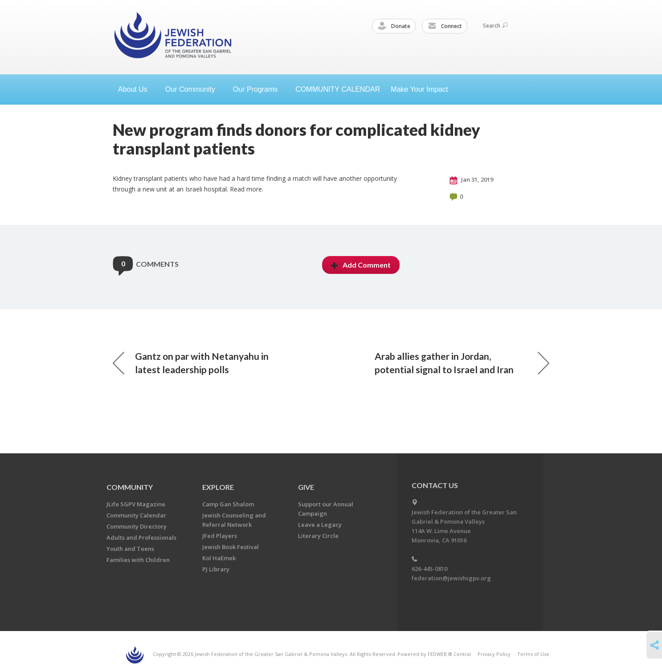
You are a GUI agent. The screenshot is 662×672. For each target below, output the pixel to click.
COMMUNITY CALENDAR (337, 89)
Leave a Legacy (320, 525)
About (136, 89)
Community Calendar (136, 515)
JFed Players (219, 536)
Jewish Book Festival (230, 547)
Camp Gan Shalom (228, 504)
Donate (394, 26)
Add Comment (361, 265)
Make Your (423, 89)
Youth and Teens (130, 549)
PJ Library (215, 569)
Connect (445, 26)
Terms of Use (533, 654)
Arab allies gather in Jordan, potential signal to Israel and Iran (462, 362)
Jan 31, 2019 (471, 179)
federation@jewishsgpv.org (451, 578)
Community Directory (136, 526)
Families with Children (138, 560)
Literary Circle (318, 536)
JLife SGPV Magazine (135, 504)
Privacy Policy (494, 654)
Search (495, 25)
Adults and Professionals (141, 538)
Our (259, 89)
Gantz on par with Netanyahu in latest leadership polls (191, 362)
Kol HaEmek (219, 558)
